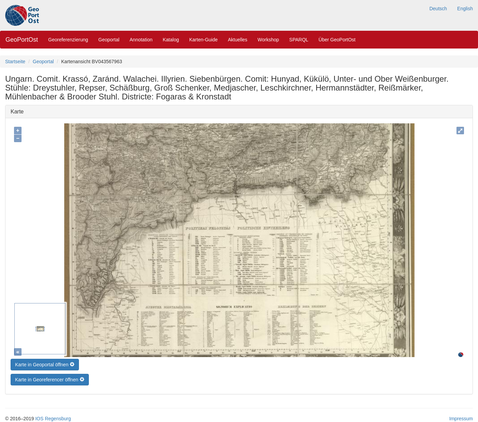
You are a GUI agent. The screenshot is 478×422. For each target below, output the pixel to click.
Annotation (140, 39)
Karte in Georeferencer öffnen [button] (49, 378)
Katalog (171, 39)
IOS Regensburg (53, 417)
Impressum (461, 417)
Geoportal (108, 39)
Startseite (15, 61)
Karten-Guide (203, 39)
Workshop (268, 39)
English (465, 8)
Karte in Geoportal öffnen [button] (44, 363)
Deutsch (438, 8)
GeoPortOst (21, 39)
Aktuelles (237, 39)
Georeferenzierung (68, 39)
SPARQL (299, 39)
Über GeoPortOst (336, 39)
